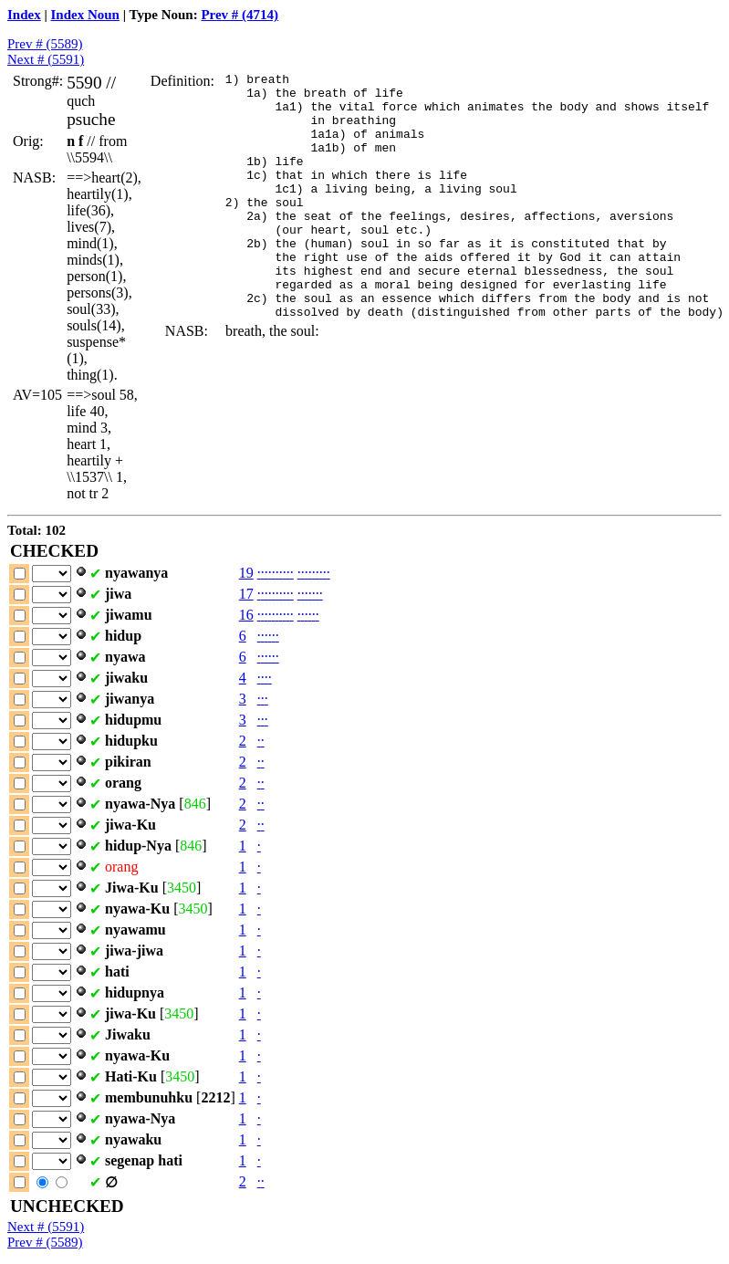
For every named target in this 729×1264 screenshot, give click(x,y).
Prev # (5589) (45, 44)
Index (24, 14)
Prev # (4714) (239, 14)
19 (246, 572)
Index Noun (85, 14)
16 (246, 614)
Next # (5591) (45, 59)
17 (246, 593)
